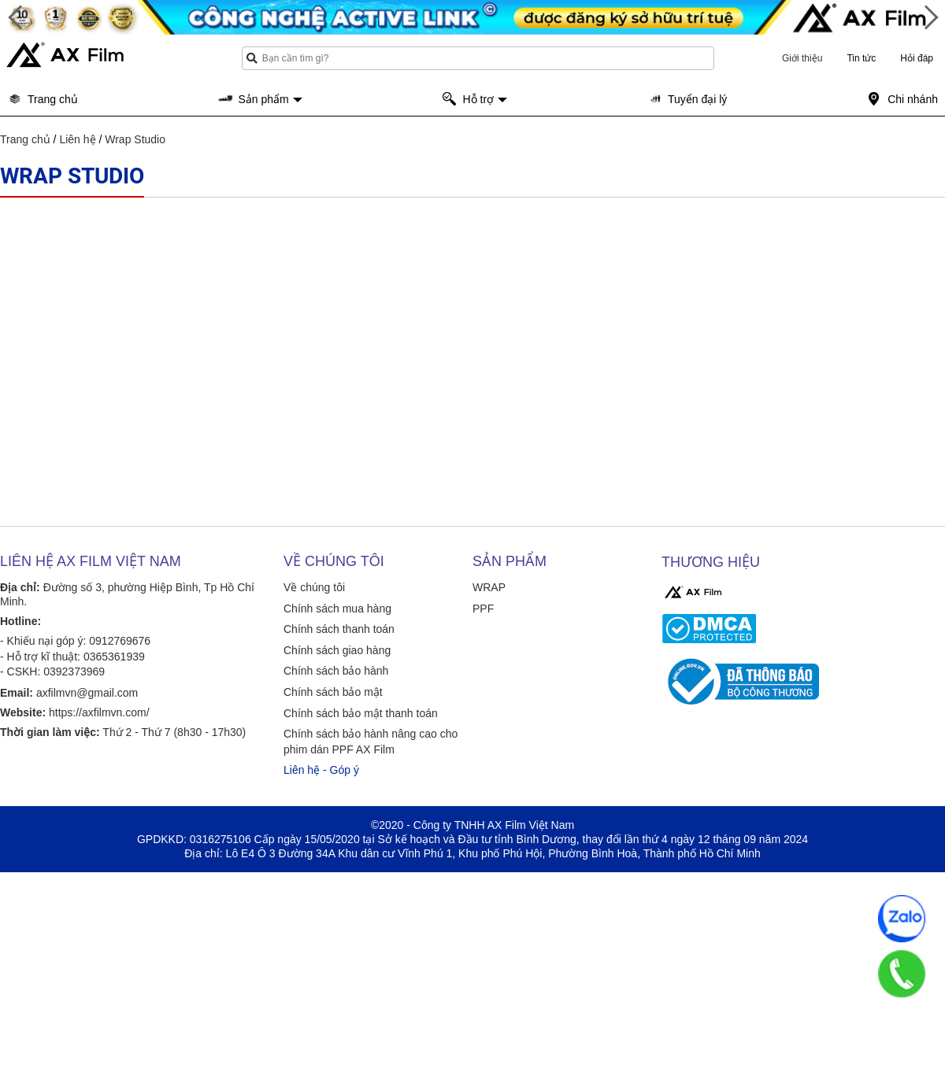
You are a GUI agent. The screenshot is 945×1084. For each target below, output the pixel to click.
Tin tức (861, 58)
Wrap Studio (135, 139)
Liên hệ (77, 139)
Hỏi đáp (916, 58)
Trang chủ (25, 139)
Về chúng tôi (314, 587)
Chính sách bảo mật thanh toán (361, 713)
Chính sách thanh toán (339, 629)
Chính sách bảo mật (333, 692)
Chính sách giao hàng (337, 650)
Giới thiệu (802, 58)
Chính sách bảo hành (336, 670)
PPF (483, 608)
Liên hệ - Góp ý (321, 770)
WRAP (489, 587)
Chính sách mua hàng (337, 608)
